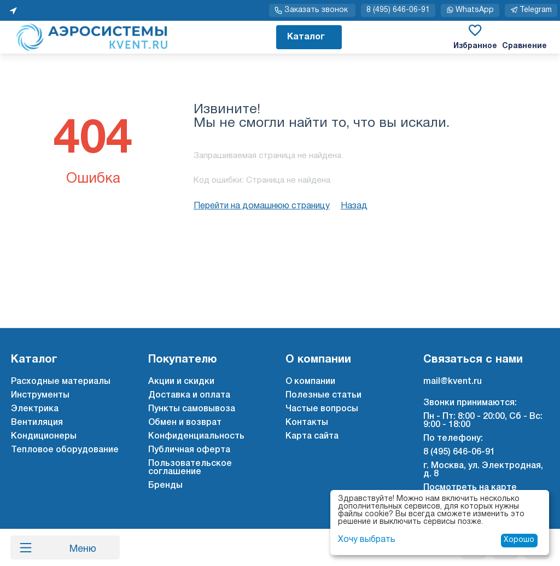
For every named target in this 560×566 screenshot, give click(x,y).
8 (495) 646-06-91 (398, 10)
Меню (78, 548)
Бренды (165, 485)
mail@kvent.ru (452, 382)
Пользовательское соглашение (190, 468)
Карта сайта (312, 436)
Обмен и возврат (184, 423)
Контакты (306, 423)
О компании (310, 382)
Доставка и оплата (189, 395)
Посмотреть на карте (470, 488)
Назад (354, 206)
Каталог (306, 37)
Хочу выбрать (366, 540)
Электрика (35, 409)
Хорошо (519, 540)
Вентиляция (37, 423)
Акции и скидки (181, 382)
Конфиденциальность (196, 436)
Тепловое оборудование (65, 450)
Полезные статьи (323, 395)
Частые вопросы (321, 409)
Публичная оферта (189, 450)
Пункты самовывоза (191, 409)
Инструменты (40, 395)
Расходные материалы (60, 382)
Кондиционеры (44, 436)
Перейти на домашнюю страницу (262, 206)
